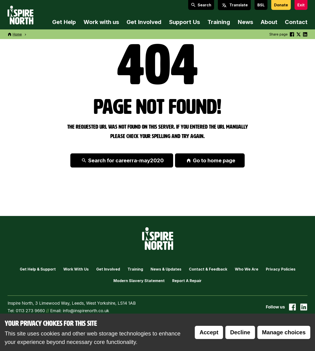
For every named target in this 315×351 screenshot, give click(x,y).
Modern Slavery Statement (139, 280)
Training (218, 22)
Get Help (64, 22)
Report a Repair (187, 280)
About (269, 22)
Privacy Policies (280, 269)
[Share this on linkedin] (305, 34)
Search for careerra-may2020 (123, 160)
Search (201, 5)
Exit (301, 5)
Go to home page (210, 160)
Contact (296, 22)
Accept (208, 332)
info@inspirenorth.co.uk (86, 310)
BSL (261, 5)
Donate (281, 5)
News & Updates (166, 269)
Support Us (184, 22)
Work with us (101, 22)
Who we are (246, 269)
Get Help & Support (38, 269)
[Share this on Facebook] (292, 34)
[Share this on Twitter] (298, 34)
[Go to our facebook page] (292, 307)
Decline (240, 332)
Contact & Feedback (208, 269)
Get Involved (144, 22)
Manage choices (284, 332)
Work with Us (76, 269)
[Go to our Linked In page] (303, 307)
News (245, 22)
